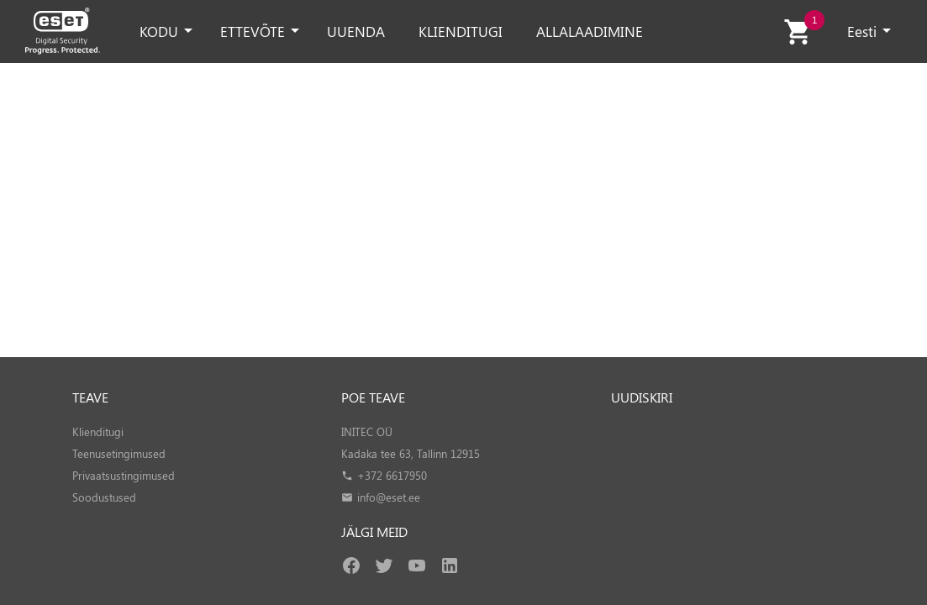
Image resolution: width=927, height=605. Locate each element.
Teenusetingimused (119, 453)
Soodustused (104, 497)
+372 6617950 (392, 475)
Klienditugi (98, 431)
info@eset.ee (388, 497)
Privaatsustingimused (123, 475)
